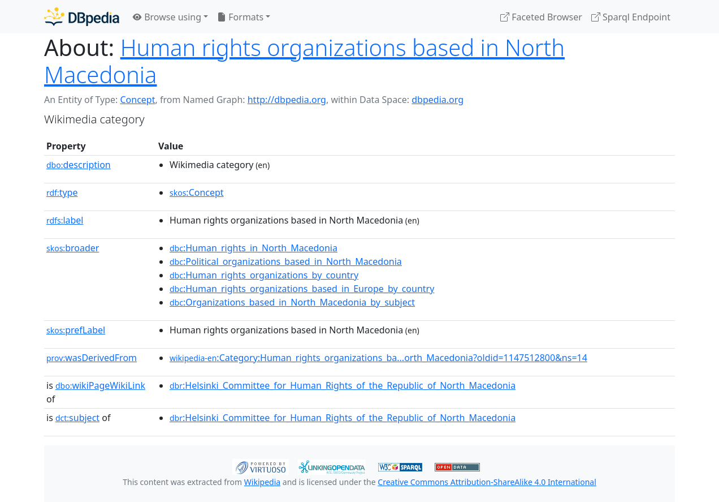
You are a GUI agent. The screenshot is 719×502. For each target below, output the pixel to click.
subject (77, 417)
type (62, 192)
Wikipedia (262, 482)
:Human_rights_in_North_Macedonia (253, 248)
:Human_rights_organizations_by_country (264, 275)
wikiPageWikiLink (100, 385)
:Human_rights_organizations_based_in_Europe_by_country (302, 288)
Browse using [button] (167, 17)
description (78, 164)
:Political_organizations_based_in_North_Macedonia (286, 261)
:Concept (197, 192)
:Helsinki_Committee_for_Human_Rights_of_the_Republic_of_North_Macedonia (343, 385)
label (65, 220)
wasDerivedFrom (91, 357)
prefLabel (75, 330)
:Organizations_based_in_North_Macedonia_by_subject (292, 302)
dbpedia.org (438, 99)
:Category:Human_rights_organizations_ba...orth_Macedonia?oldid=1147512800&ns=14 (378, 357)
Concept (137, 99)
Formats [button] (240, 17)
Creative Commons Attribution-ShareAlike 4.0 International (487, 482)
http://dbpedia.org (287, 99)
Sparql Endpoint (630, 17)
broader (72, 248)
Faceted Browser (541, 17)
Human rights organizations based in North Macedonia (304, 61)
